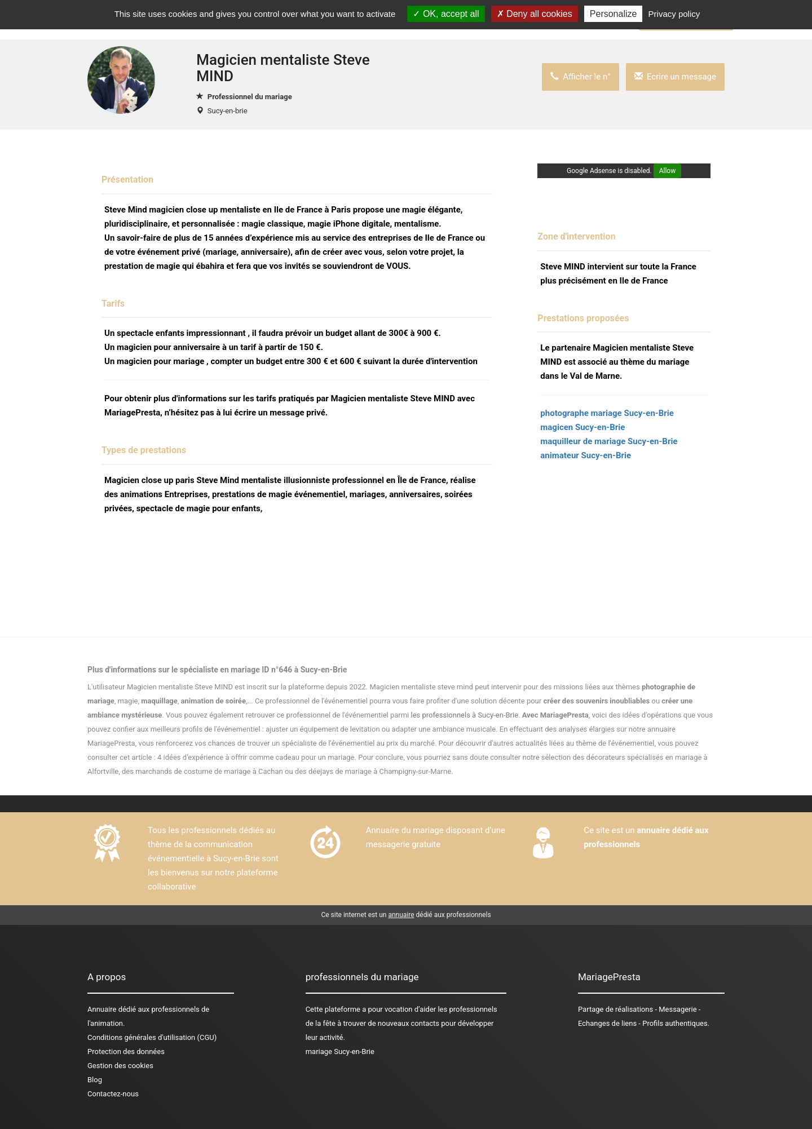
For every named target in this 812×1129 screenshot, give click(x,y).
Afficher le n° (580, 77)
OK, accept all (446, 14)
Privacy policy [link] (674, 14)
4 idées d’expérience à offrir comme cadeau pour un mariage (255, 757)
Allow (667, 171)
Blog (94, 1079)
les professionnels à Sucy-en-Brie (465, 715)
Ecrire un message (675, 77)
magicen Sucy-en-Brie (582, 427)
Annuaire (101, 1009)
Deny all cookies (534, 14)
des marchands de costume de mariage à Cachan (202, 771)
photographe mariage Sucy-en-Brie (607, 413)
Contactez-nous (113, 1094)
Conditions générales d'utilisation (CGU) (152, 1037)
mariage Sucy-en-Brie (340, 1051)
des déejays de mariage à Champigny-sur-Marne (373, 771)
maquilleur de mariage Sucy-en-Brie (608, 441)
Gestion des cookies (120, 1065)
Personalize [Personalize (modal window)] (613, 14)
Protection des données (126, 1051)
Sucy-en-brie (228, 111)
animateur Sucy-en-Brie (585, 455)
